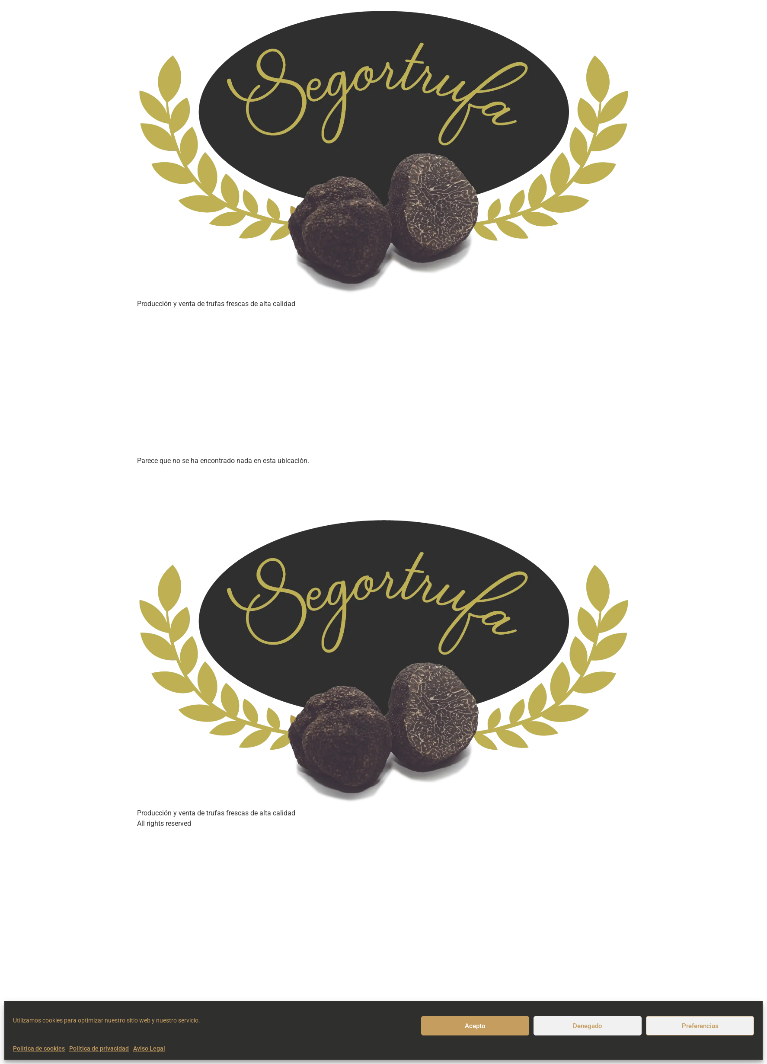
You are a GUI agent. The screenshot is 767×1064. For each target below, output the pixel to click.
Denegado (587, 1026)
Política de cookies (39, 1048)
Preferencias (700, 1026)
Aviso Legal (149, 1048)
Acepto (475, 1026)
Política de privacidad (99, 1048)
